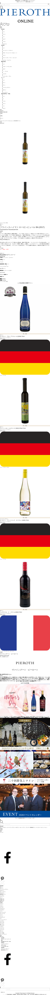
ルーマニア (2, 923)
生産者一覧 (2, 900)
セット (1, 897)
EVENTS (1, 110)
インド (1, 911)
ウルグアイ (2, 909)
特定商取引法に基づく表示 (6, 941)
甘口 (7, 222)
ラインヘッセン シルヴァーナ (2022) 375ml (11, 428)
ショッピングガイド (4, 943)
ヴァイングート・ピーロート (7, 257)
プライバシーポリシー (5, 948)
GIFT (1, 109)
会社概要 (2, 937)
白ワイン (4, 268)
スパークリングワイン (4, 889)
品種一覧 (1, 901)
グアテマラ (2, 929)
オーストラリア (3, 912)
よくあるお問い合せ (4, 946)
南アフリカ (2, 924)
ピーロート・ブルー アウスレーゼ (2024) (10, 336)
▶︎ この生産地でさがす (4, 678)
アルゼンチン (2, 908)
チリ (1, 918)
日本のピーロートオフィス (6, 939)
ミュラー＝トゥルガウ (7, 270)
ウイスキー (2, 895)
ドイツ (1, 222)
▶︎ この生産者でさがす (4, 656)
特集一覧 (1, 936)
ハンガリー (2, 920)
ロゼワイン (2, 890)
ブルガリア (2, 925)
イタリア (1, 906)
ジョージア (2, 928)
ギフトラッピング (3, 934)
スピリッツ (2, 896)
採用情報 (2, 947)
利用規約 (2, 942)
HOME (1, 113)
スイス (1, 914)
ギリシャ (1, 930)
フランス (1, 903)
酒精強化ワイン (3, 894)
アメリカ (1, 907)
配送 (2, 940)
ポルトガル (2, 922)
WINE (1, 27)
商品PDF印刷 (2, 256)
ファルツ (4, 222)
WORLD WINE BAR (3, 112)
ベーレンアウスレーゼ (4, 266)
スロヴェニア (2, 917)
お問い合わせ (3, 945)
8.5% (7, 274)
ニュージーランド (3, 919)
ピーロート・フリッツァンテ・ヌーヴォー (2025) (13, 520)
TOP (1, 26)
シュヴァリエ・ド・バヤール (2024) (9, 612)
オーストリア (2, 913)
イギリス (1, 926)
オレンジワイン (3, 891)
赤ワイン (1, 886)
